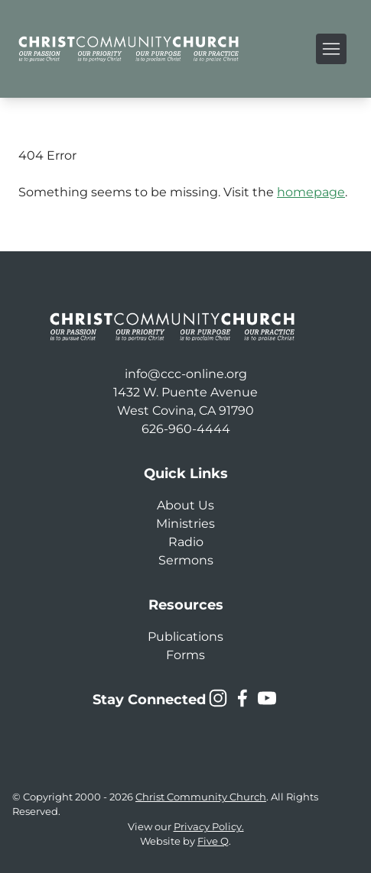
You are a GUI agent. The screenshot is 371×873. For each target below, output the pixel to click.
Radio (185, 542)
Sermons (185, 560)
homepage (311, 192)
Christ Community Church (200, 797)
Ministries (185, 523)
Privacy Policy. (209, 827)
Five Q (213, 841)
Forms (185, 655)
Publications (185, 636)
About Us (185, 505)
